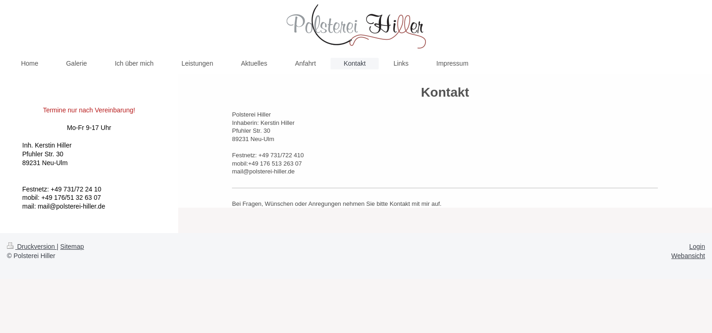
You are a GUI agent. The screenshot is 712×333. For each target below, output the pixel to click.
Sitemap (72, 246)
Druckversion (31, 246)
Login (697, 246)
